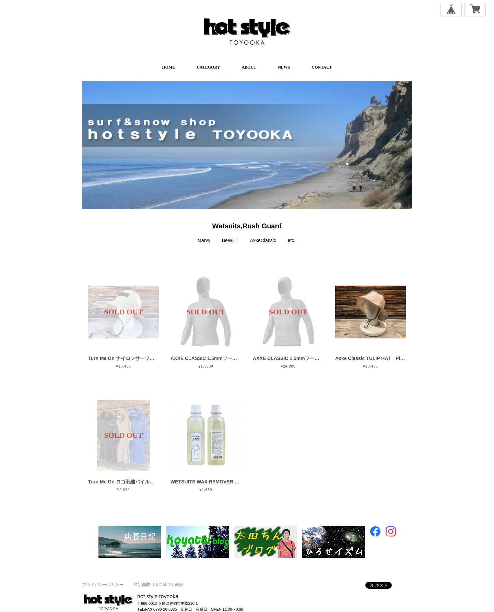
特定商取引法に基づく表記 (158, 584)
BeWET (230, 240)
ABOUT (249, 67)
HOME (168, 67)
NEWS (284, 67)
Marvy (203, 240)
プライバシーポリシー (103, 584)
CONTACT (321, 67)
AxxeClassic (263, 240)
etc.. (292, 240)
